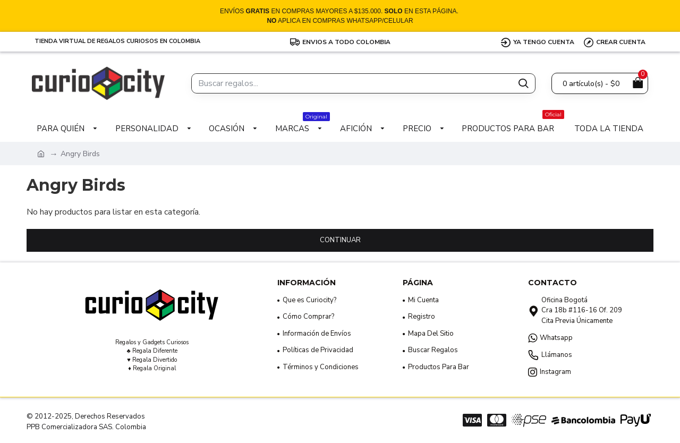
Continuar (340, 240)
